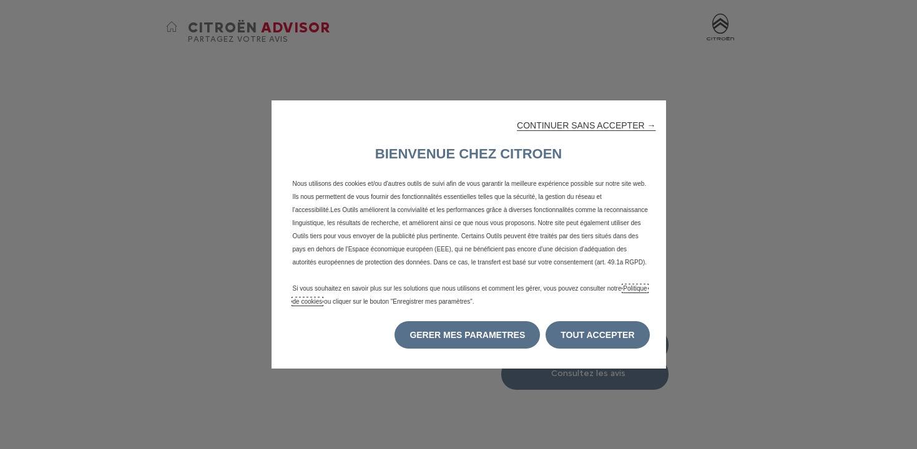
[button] (586, 125)
